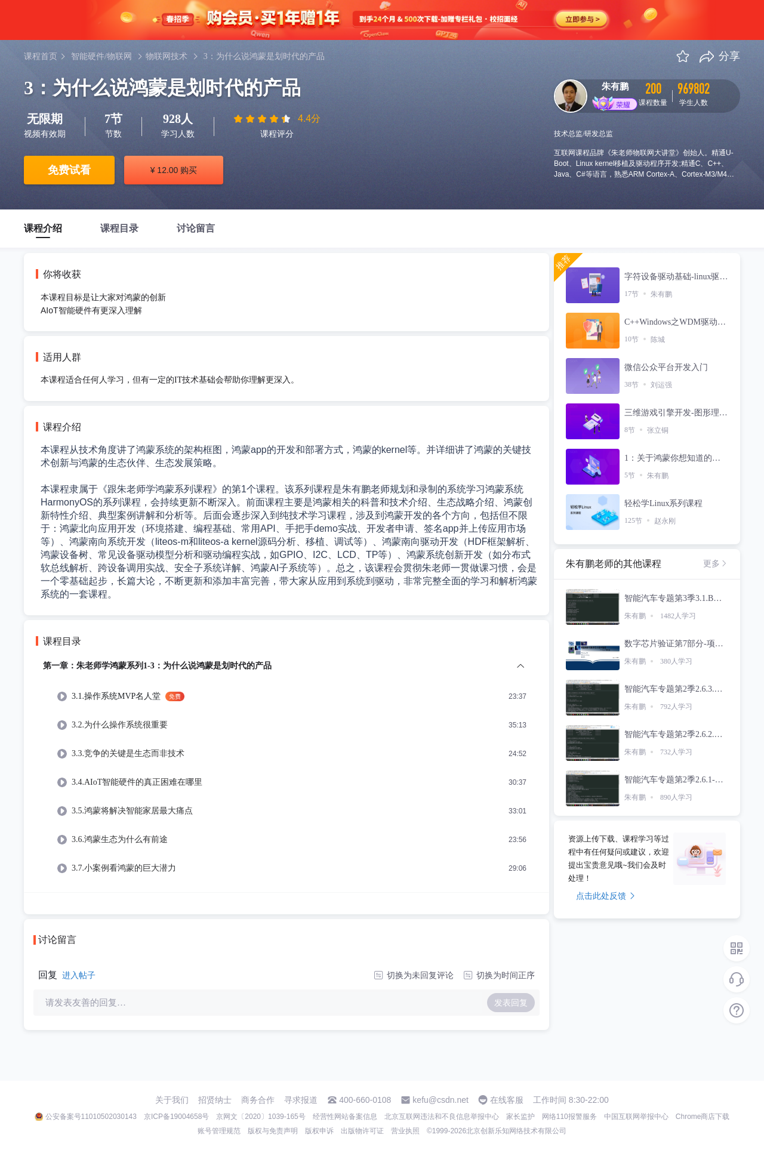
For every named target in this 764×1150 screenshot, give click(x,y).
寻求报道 (301, 1100)
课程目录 (119, 228)
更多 (715, 563)
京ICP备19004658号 (176, 1116)
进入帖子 (79, 975)
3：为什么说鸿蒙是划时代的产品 (264, 56)
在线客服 (506, 1100)
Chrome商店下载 (703, 1116)
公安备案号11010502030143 (91, 1116)
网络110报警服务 (569, 1116)
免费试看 (69, 170)
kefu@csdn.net (440, 1100)
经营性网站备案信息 (345, 1116)
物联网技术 (166, 56)
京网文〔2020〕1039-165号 (260, 1116)
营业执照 (405, 1131)
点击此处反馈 (605, 896)
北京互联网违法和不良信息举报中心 (441, 1116)
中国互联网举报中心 (636, 1116)
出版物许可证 (362, 1131)
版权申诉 (319, 1131)
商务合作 (258, 1100)
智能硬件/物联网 (101, 56)
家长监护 (520, 1116)
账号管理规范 (219, 1131)
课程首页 (40, 56)
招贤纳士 (215, 1100)
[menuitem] (286, 775)
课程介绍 (43, 228)
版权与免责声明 (273, 1131)
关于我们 (172, 1100)
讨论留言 (196, 228)
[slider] (263, 119)
